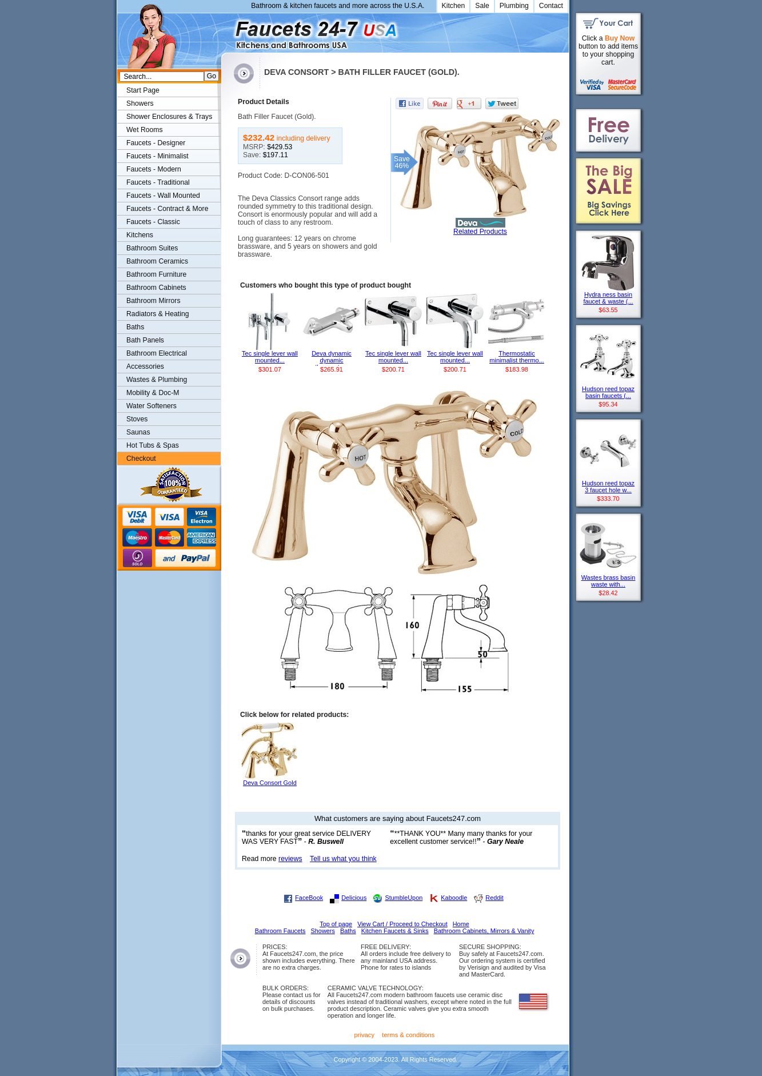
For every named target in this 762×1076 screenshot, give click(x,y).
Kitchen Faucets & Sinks (395, 930)
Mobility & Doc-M (152, 393)
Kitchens (139, 235)
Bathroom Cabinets (156, 288)
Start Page (142, 90)
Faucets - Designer (155, 143)
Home (461, 923)
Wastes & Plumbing (156, 380)
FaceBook (309, 897)
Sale (482, 6)
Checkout (141, 459)
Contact (551, 6)
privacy (364, 1034)
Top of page (336, 923)
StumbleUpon (403, 897)
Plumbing (514, 6)
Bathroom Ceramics (157, 261)
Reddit (494, 897)
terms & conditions (408, 1034)
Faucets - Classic (153, 222)
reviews (290, 859)
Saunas (138, 432)
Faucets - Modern (153, 169)
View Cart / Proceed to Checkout (402, 923)
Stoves (136, 419)
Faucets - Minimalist (157, 156)
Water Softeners (151, 406)
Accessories (145, 366)
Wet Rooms (144, 130)
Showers (140, 103)
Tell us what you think (343, 859)
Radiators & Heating (157, 314)
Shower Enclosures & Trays (169, 117)
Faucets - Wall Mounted (163, 196)
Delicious (353, 897)
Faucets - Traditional (158, 182)
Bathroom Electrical (156, 353)
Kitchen (453, 6)
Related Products (480, 232)
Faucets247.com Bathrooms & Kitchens (226, 31)
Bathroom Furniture (156, 274)
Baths (135, 327)
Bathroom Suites (152, 248)
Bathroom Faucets (280, 930)
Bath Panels (145, 340)
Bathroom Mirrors (153, 301)
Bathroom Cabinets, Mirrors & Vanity (484, 930)
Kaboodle (454, 897)
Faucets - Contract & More (167, 209)
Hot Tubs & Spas (152, 445)
